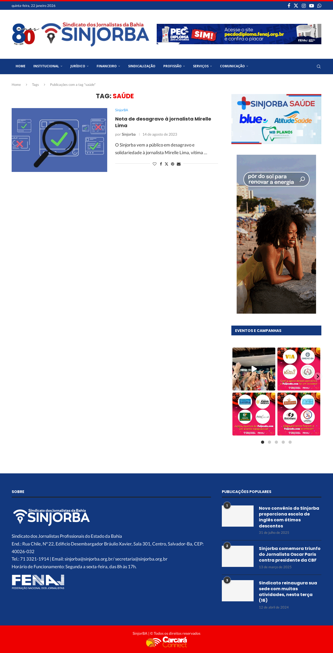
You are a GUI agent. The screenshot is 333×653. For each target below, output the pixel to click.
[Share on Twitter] (166, 164)
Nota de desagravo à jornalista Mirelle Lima (163, 122)
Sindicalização (141, 66)
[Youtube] (311, 5)
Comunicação (232, 66)
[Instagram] (304, 5)
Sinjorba (129, 134)
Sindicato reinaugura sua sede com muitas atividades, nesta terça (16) (288, 591)
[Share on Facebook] (161, 164)
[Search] (318, 66)
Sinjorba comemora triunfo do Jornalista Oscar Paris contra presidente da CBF (290, 554)
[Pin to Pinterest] (172, 164)
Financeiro (107, 66)
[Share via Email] (179, 164)
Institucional (46, 66)
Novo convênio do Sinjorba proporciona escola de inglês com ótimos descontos (289, 516)
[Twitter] (296, 5)
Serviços (201, 66)
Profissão (172, 66)
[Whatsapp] (319, 5)
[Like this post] (154, 164)
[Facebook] (288, 5)
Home (20, 66)
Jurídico (77, 66)
